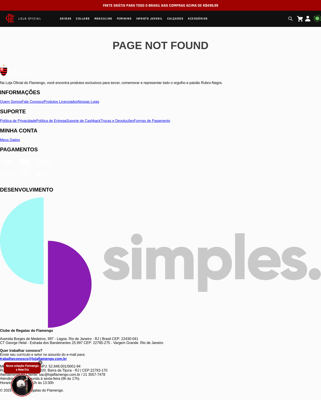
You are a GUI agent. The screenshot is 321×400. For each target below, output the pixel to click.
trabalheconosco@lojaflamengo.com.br (33, 359)
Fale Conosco (33, 102)
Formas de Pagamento (152, 121)
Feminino (124, 19)
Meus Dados (10, 140)
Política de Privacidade (18, 121)
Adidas (66, 19)
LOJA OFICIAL (29, 19)
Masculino (103, 19)
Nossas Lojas (88, 102)
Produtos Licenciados (61, 102)
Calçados (175, 19)
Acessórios (198, 19)
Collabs (83, 19)
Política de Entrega (51, 121)
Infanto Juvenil (149, 19)
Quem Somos (11, 102)
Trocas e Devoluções (117, 121)
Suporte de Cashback (83, 121)
